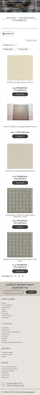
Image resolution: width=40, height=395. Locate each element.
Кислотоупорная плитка (9, 367)
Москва (4, 303)
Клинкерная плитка (8, 371)
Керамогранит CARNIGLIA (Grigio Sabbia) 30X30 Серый (20, 260)
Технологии (5, 330)
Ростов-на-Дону (7, 315)
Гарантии (5, 336)
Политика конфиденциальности (12, 342)
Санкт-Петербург (7, 305)
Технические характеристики (11, 332)
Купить (20, 136)
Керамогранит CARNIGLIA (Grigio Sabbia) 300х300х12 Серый (20, 216)
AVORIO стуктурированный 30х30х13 (20, 82)
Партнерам (5, 328)
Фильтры (8, 34)
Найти (31, 292)
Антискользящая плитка (9, 369)
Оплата (4, 356)
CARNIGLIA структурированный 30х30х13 (20, 171)
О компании (7, 324)
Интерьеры (5, 377)
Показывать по (7, 276)
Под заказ (20, 94)
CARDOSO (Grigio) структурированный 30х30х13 (20, 126)
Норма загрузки (7, 354)
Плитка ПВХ (5, 373)
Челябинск (5, 317)
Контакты (4, 338)
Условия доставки (7, 352)
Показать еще (31, 40)
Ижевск (4, 309)
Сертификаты (6, 334)
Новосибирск (6, 307)
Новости (4, 340)
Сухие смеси (5, 375)
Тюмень (4, 311)
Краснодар (5, 313)
